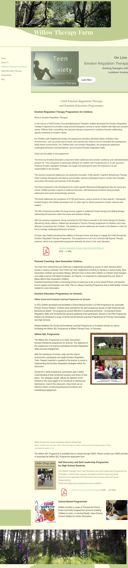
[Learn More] (87, 80)
